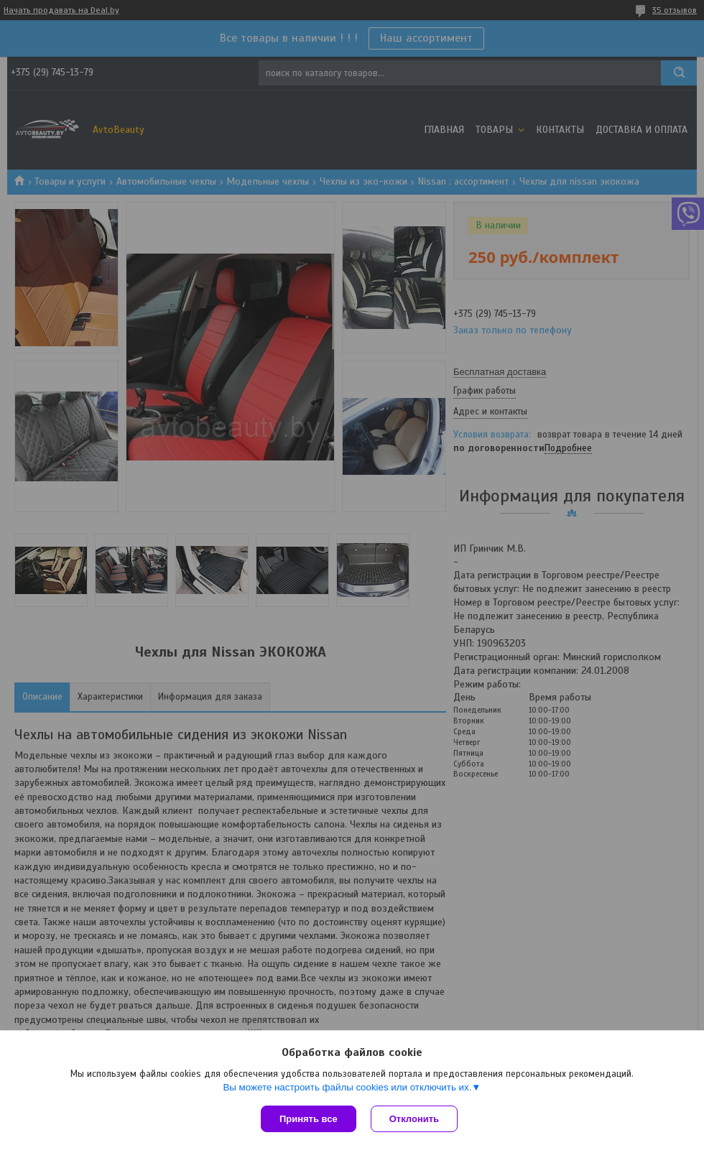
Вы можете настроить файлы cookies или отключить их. (347, 1087)
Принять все (308, 1118)
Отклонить (414, 1118)
